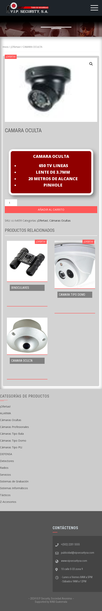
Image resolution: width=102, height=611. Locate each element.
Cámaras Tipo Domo (13, 440)
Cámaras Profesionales (14, 427)
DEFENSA (6, 454)
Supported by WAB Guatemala (51, 601)
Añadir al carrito (51, 209)
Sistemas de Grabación (14, 481)
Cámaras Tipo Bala (12, 433)
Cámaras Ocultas (60, 220)
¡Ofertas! (16, 47)
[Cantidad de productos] (11, 202)
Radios (4, 468)
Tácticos (5, 495)
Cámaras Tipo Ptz (11, 447)
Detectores (7, 461)
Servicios (5, 474)
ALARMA (5, 413)
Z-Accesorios (8, 502)
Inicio (6, 47)
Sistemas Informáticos (14, 488)
